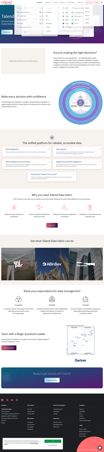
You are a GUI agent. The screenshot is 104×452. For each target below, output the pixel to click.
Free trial (7, 32)
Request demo (52, 380)
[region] (33, 443)
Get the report (9, 348)
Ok (52, 441)
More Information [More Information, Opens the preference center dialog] (52, 445)
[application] (100, 448)
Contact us (21, 32)
